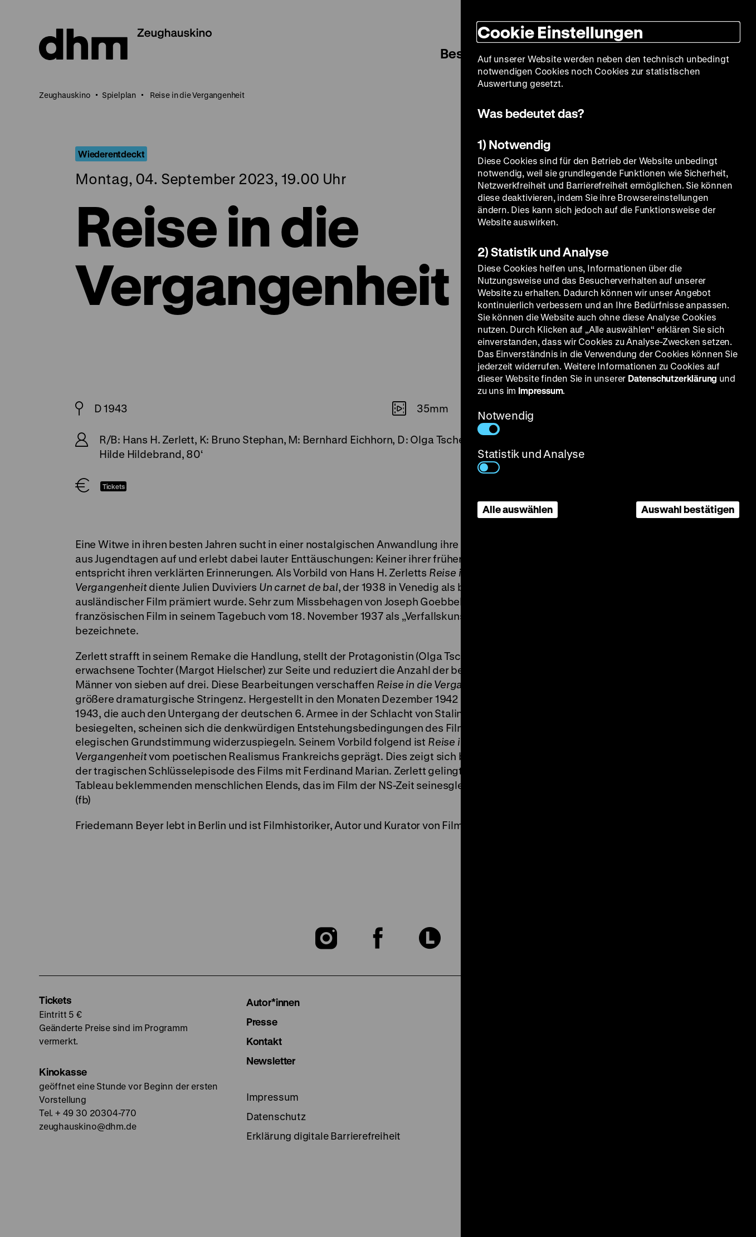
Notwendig (505, 421)
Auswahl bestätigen (687, 509)
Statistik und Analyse (531, 460)
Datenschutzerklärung (672, 378)
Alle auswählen (517, 509)
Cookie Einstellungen (560, 32)
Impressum (540, 390)
